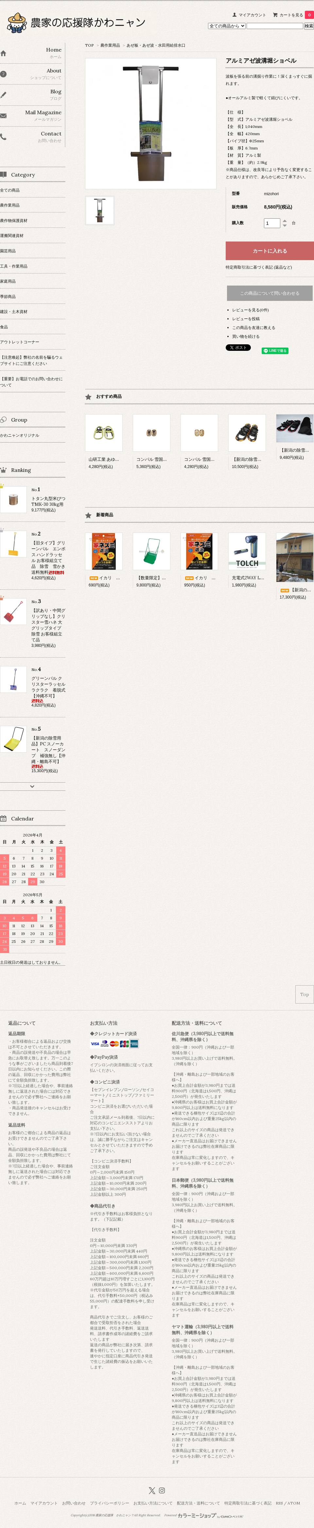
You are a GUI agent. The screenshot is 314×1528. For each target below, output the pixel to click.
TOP (89, 45)
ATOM (294, 1503)
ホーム (20, 1503)
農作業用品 (110, 45)
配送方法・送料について (198, 1503)
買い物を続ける (246, 336)
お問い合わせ (74, 1503)
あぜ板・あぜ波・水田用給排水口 (156, 45)
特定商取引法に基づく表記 (247, 1503)
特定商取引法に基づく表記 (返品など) (259, 267)
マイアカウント (252, 14)
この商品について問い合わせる (270, 293)
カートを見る (297, 14)
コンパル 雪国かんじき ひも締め (215, 459)
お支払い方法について (153, 1503)
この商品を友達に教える (253, 327)
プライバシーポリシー (109, 1503)
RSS (279, 1503)
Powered (204, 1515)
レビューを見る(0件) (250, 309)
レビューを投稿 (246, 318)
